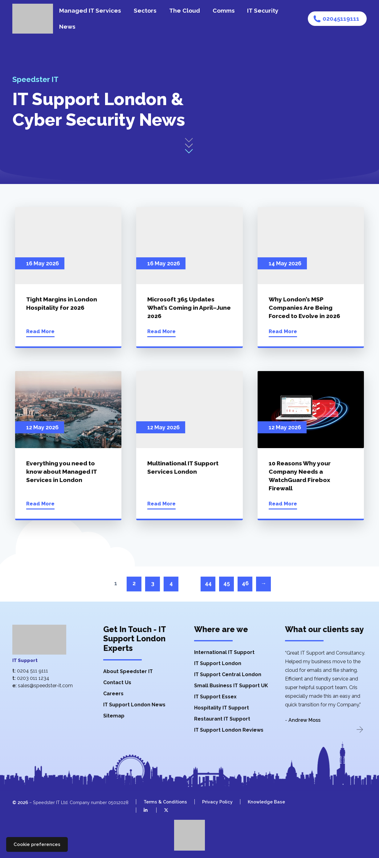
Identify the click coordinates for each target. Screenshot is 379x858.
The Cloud (184, 10)
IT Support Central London (227, 674)
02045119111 (341, 18)
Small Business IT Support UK (231, 685)
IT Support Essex (215, 697)
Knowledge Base (266, 801)
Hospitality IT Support (221, 708)
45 (226, 583)
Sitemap (113, 716)
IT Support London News (134, 705)
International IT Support (224, 652)
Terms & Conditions (165, 801)
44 (208, 583)
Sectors (145, 10)
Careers (113, 694)
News (67, 26)
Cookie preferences (37, 844)
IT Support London (217, 663)
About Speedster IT (128, 671)
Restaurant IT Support (222, 719)
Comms (224, 10)
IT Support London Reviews (228, 730)
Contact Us (117, 682)
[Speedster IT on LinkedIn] (142, 810)
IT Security (263, 10)
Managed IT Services (90, 10)
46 (245, 583)
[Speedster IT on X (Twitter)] (162, 810)
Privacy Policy (217, 801)
